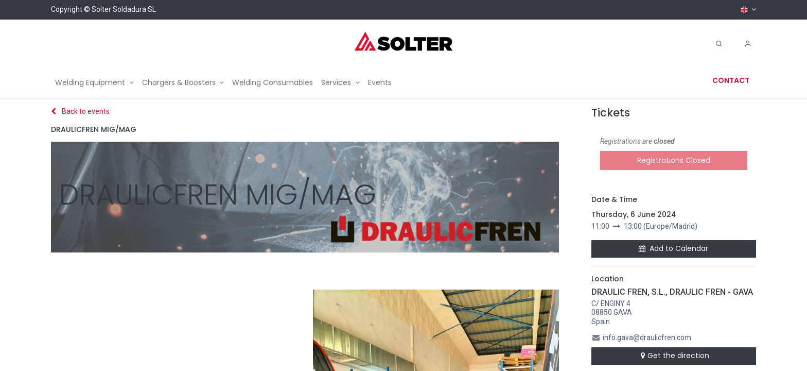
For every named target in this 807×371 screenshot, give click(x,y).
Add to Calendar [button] (673, 248)
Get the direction (673, 355)
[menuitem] (94, 82)
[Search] (719, 44)
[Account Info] (748, 44)
